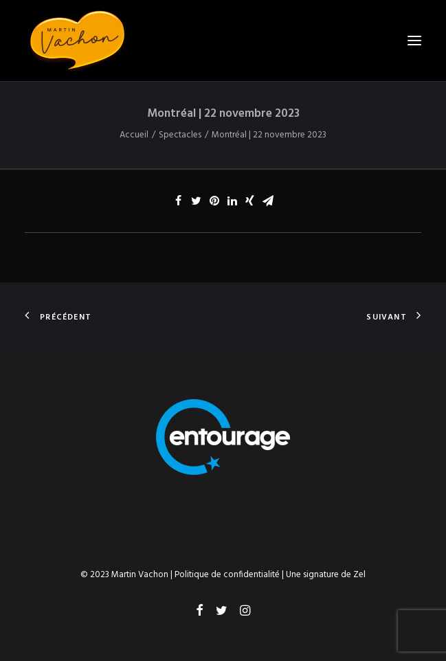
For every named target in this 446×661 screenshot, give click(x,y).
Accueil (134, 135)
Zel (359, 575)
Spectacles (180, 135)
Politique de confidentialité (227, 575)
